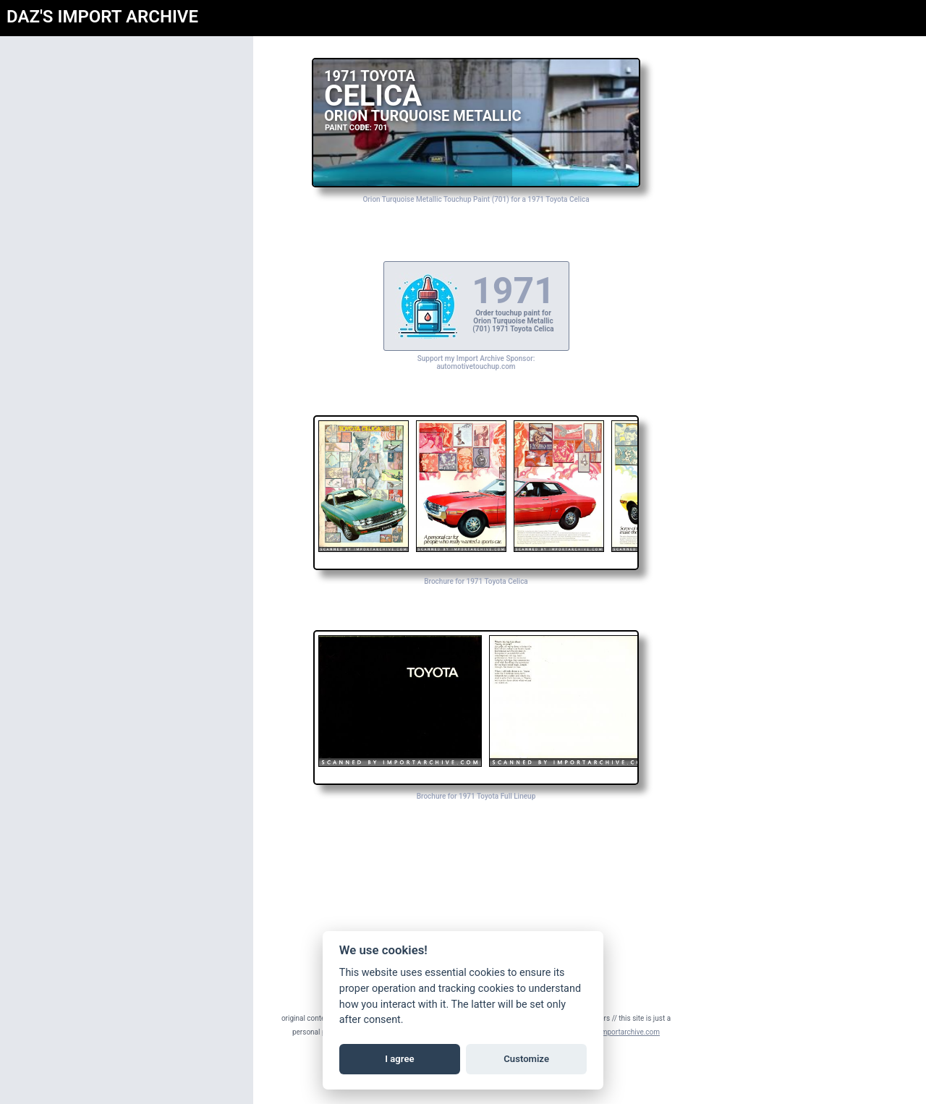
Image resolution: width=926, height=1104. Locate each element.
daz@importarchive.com (620, 1032)
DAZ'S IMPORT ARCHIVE (102, 17)
